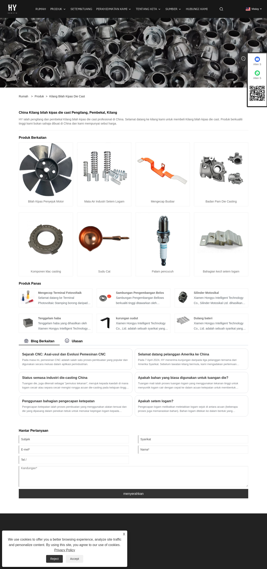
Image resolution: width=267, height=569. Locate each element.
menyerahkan (133, 493)
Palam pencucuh (163, 271)
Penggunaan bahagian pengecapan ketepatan (58, 401)
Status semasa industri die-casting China (54, 377)
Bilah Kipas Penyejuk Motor (46, 201)
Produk (39, 96)
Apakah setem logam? (156, 401)
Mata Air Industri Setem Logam (104, 201)
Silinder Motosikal (206, 292)
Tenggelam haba (49, 318)
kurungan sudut (127, 318)
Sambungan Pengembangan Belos (140, 292)
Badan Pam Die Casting (221, 201)
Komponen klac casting (46, 271)
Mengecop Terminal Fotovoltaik (60, 292)
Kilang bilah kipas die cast (67, 96)
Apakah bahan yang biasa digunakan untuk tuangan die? (183, 377)
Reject (54, 558)
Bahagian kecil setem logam (221, 271)
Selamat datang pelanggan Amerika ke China (173, 354)
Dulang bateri (203, 318)
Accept (74, 558)
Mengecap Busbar (163, 201)
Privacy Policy (64, 550)
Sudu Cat (104, 271)
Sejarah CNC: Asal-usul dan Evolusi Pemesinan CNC (64, 354)
